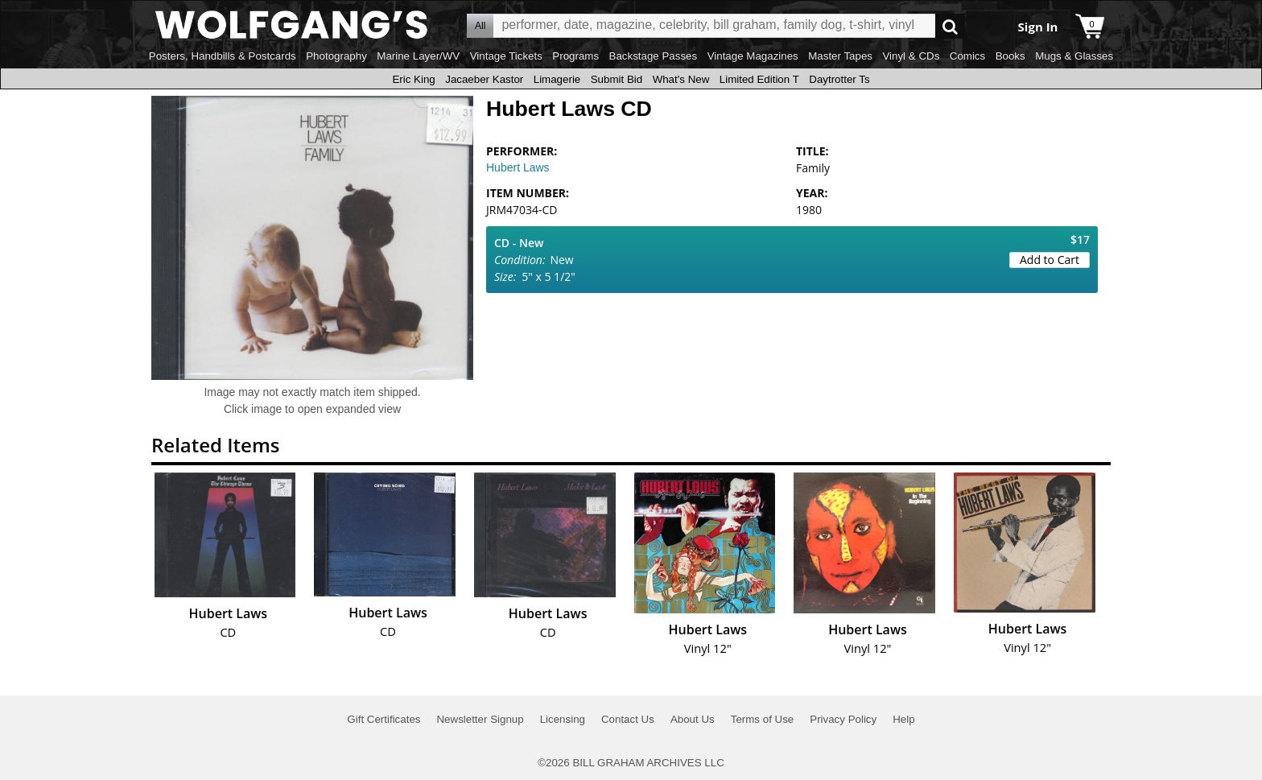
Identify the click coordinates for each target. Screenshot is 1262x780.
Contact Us (627, 719)
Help (903, 719)
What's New (681, 79)
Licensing (562, 719)
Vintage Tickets (506, 56)
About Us (692, 719)
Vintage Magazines (752, 56)
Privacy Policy (843, 719)
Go (950, 26)
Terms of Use (762, 719)
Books (1010, 56)
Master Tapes (840, 56)
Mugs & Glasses (1074, 56)
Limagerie (557, 79)
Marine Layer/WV (418, 56)
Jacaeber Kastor (484, 79)
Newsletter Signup (479, 719)
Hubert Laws (518, 167)
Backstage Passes (653, 56)
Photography (336, 56)
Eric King (413, 79)
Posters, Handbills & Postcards (222, 56)
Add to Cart (1049, 259)
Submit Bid (616, 79)
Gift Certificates (383, 719)
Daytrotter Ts (839, 79)
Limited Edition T (759, 79)
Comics (967, 56)
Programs (575, 56)
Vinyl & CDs (910, 56)
